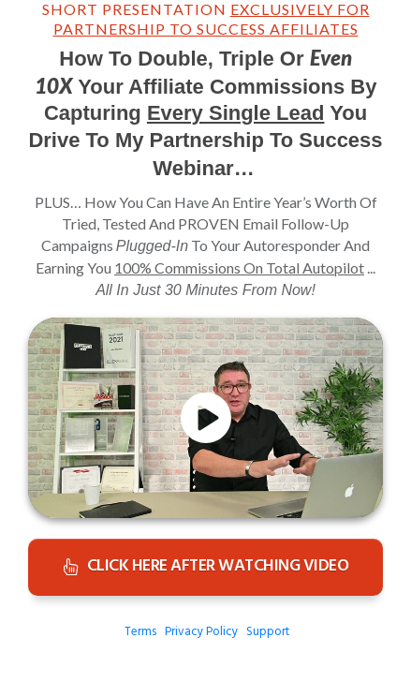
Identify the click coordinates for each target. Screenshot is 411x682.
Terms (140, 632)
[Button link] (205, 567)
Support (267, 632)
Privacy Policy (201, 632)
